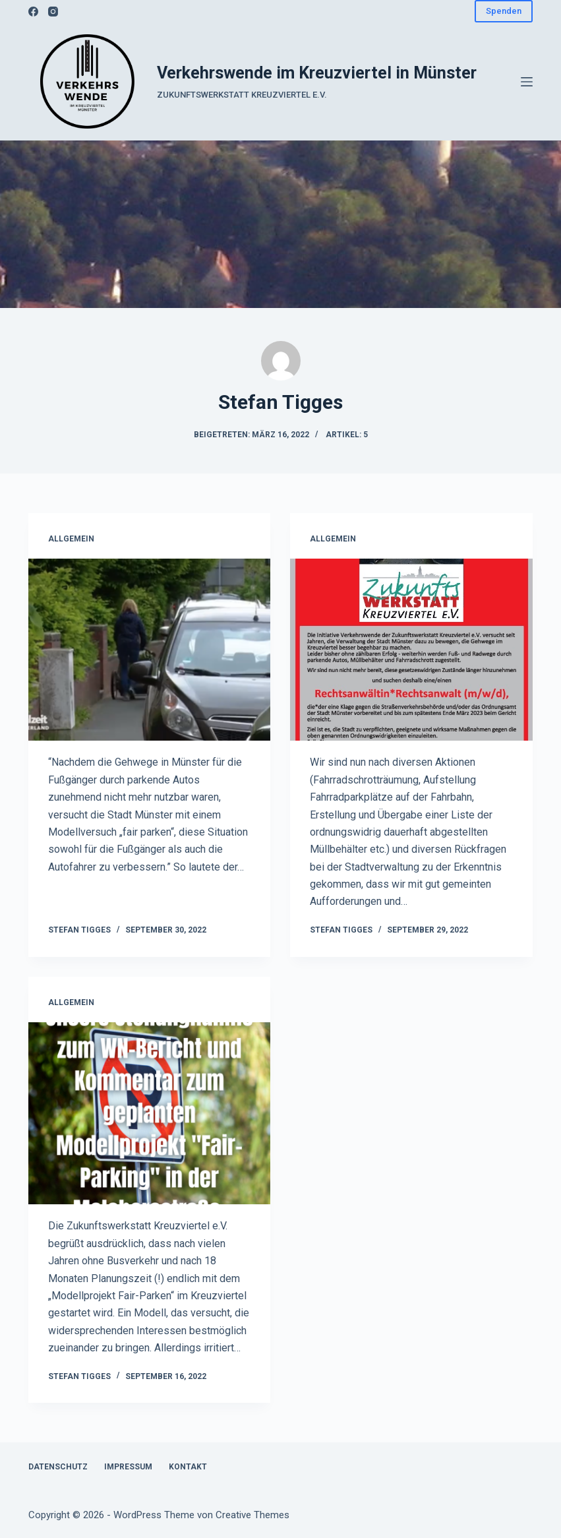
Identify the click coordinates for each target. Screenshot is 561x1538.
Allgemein (71, 538)
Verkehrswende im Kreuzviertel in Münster (317, 72)
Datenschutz (58, 1466)
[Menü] (527, 82)
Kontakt (188, 1466)
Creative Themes (252, 1515)
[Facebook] (33, 11)
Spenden (503, 11)
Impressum (128, 1466)
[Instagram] (53, 11)
